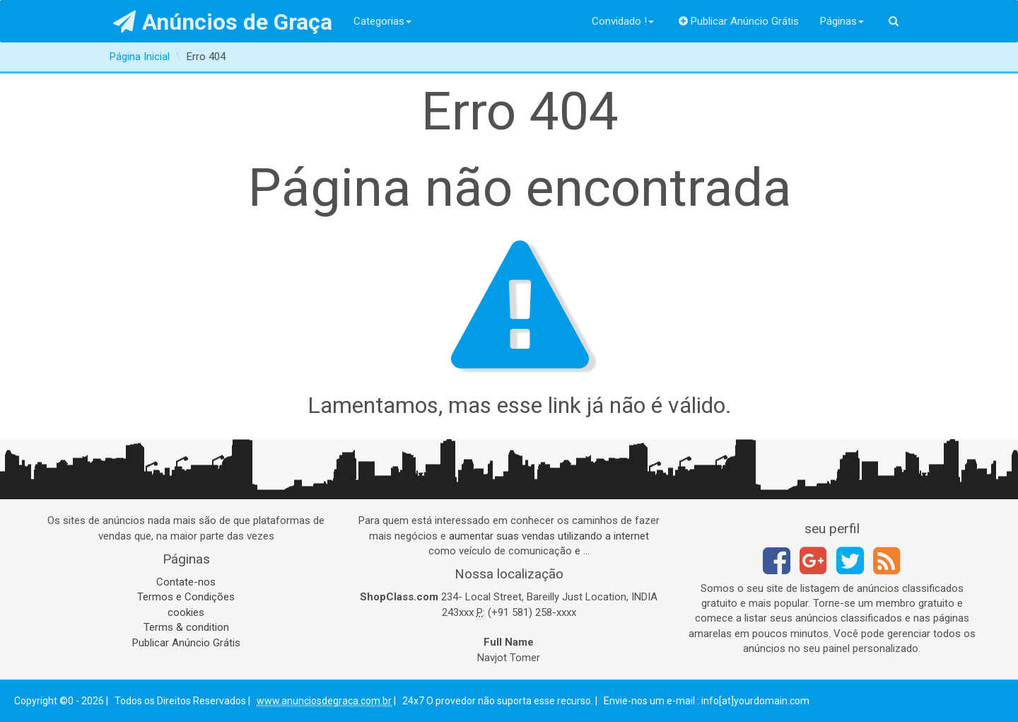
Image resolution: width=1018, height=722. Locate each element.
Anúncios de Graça (223, 21)
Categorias (382, 21)
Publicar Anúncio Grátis (739, 21)
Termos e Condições (186, 596)
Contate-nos (186, 582)
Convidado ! (623, 21)
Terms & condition (186, 627)
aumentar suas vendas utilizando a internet (549, 536)
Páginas (842, 21)
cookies (186, 612)
